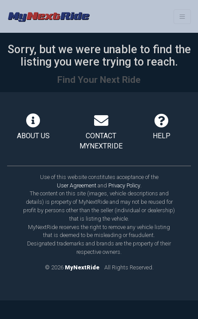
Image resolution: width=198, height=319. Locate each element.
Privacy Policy (124, 185)
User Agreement (76, 185)
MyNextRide (82, 267)
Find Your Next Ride (99, 79)
